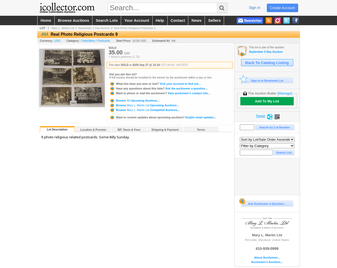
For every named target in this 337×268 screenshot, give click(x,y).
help (160, 20)
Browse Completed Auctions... (145, 110)
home (46, 20)
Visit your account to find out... (155, 83)
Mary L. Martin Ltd (63, 28)
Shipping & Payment (165, 129)
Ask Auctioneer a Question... (263, 203)
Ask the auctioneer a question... (159, 88)
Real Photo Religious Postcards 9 (134, 28)
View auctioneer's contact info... (160, 93)
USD (57, 40)
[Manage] (285, 93)
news (196, 20)
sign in (255, 8)
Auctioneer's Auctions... (267, 262)
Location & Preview (93, 129)
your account (136, 20)
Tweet (260, 116)
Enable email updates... (163, 117)
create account (282, 8)
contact (178, 20)
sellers (214, 20)
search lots (107, 20)
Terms (201, 129)
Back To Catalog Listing (267, 63)
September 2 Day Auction (94, 28)
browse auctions (73, 20)
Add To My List (267, 101)
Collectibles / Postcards (95, 40)
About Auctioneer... (267, 257)
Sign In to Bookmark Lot (262, 80)
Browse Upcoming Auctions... (134, 100)
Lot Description (57, 129)
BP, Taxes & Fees (129, 129)
